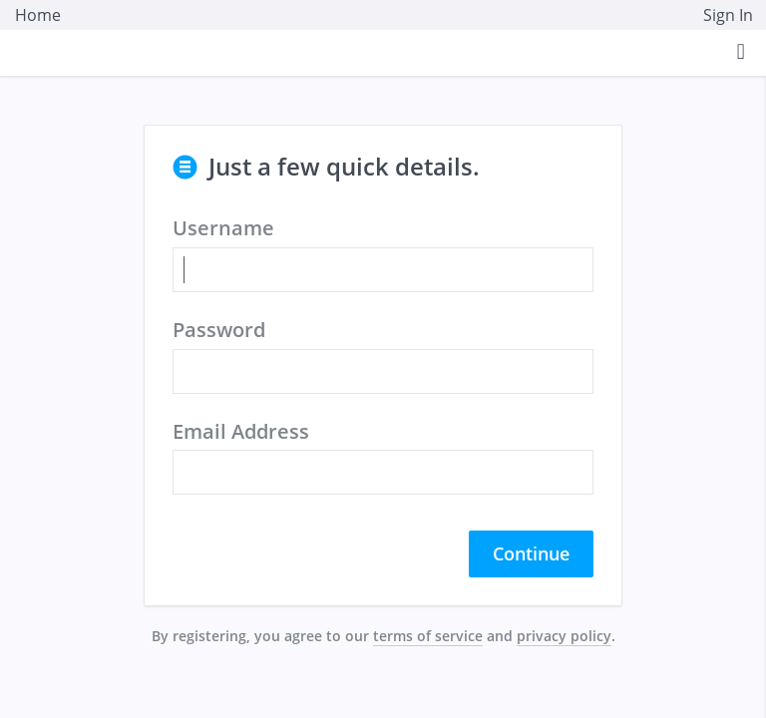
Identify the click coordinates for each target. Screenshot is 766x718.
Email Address (241, 431)
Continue (531, 553)
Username (223, 227)
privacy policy (564, 635)
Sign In (728, 15)
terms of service (428, 635)
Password (219, 329)
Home (38, 15)
